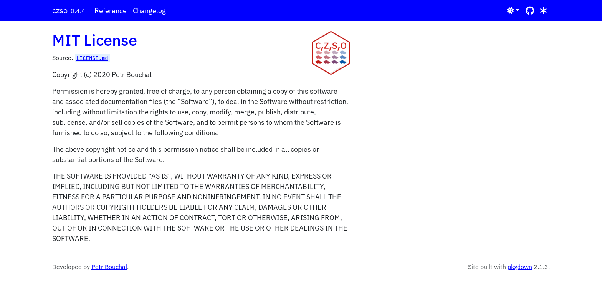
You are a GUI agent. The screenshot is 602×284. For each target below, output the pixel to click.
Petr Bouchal (109, 267)
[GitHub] (530, 10)
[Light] (513, 10)
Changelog (149, 10)
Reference (110, 10)
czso (60, 10)
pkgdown (520, 267)
